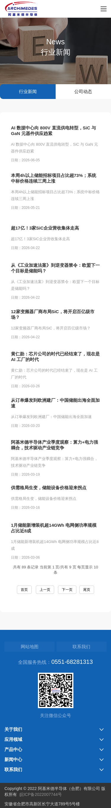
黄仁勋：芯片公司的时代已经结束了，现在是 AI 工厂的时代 (55, 368)
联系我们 (81, 646)
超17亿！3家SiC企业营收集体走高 (45, 236)
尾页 (86, 590)
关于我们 (13, 729)
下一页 (67, 590)
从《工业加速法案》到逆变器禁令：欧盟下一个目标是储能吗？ (55, 280)
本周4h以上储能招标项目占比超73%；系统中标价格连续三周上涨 (53, 178)
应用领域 (13, 739)
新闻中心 (13, 759)
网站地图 (29, 646)
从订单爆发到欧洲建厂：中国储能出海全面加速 (55, 413)
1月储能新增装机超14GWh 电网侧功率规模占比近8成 (53, 540)
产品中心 (13, 749)
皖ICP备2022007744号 (41, 794)
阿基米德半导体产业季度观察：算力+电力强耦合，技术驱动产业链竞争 (54, 457)
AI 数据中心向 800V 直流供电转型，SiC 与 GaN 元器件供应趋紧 (53, 131)
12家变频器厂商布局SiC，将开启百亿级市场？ (52, 324)
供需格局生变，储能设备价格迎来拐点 (48, 496)
